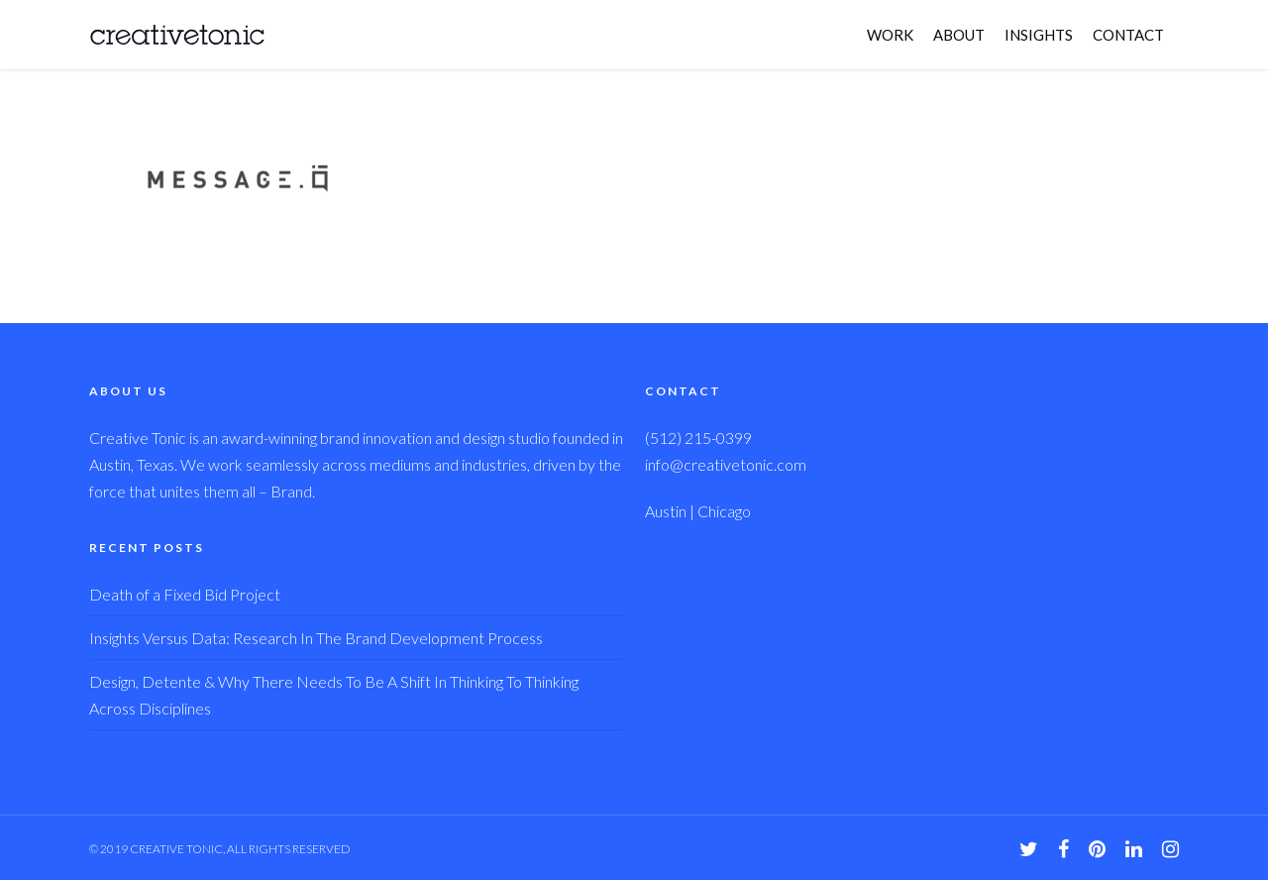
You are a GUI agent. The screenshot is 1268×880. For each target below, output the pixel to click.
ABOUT (959, 35)
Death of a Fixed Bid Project (184, 594)
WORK (890, 35)
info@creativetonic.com (725, 464)
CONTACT (1128, 35)
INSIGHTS (1038, 35)
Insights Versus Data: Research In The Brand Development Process (316, 637)
